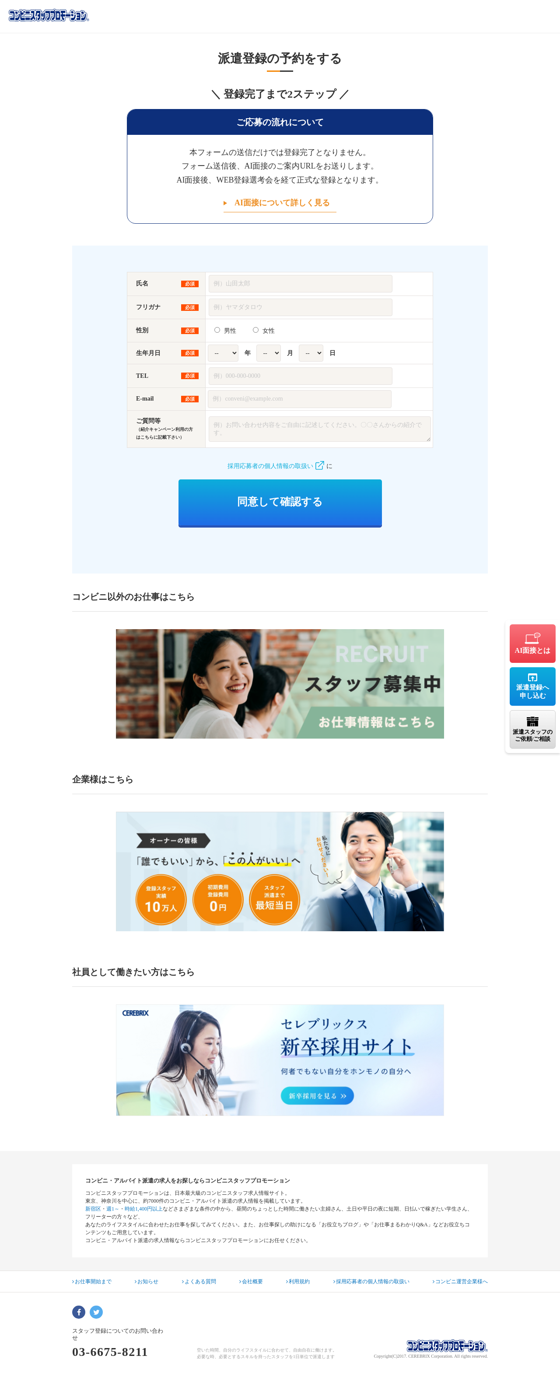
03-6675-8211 (110, 1352)
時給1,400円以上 (144, 1209)
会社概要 (251, 1281)
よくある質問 (199, 1281)
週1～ (112, 1209)
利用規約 (298, 1281)
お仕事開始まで (92, 1281)
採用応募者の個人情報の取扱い (276, 466)
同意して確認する (280, 501)
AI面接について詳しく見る (282, 202)
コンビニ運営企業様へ (460, 1281)
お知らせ (146, 1281)
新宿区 (93, 1209)
